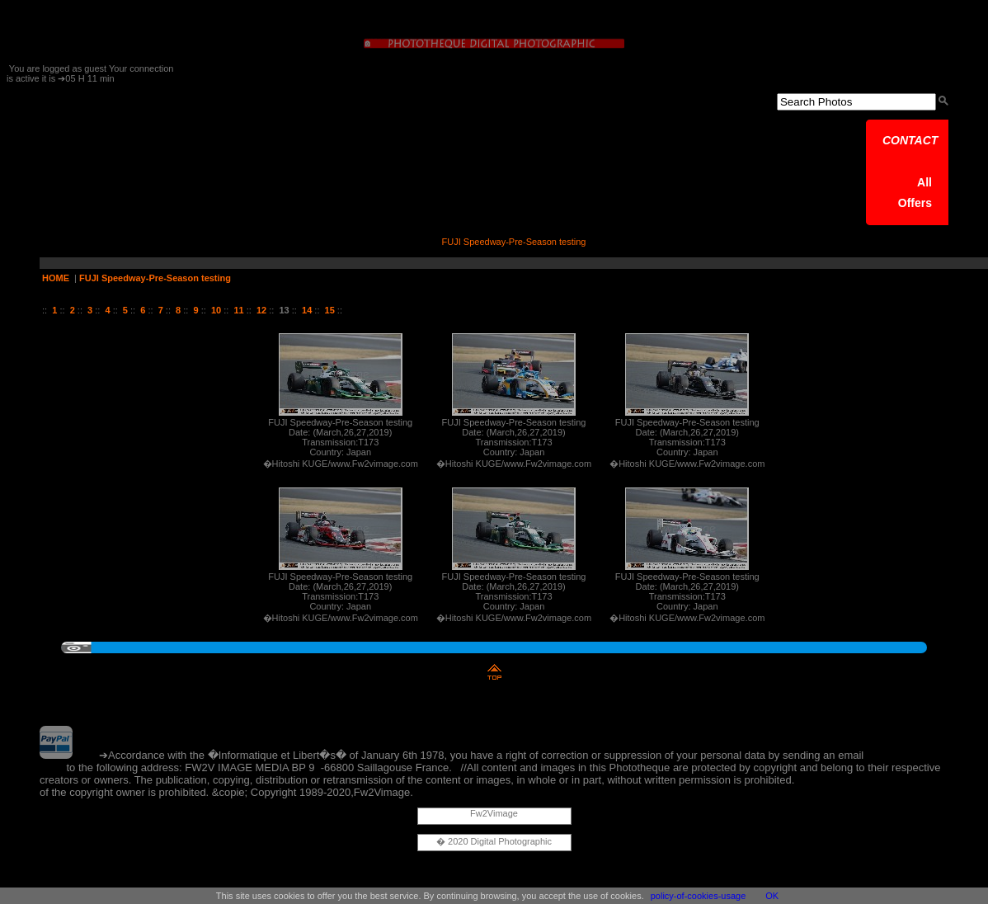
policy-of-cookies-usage (698, 896)
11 (238, 310)
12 (261, 310)
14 (307, 310)
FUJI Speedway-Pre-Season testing (155, 278)
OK (772, 896)
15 (330, 310)
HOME (55, 278)
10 (216, 310)
